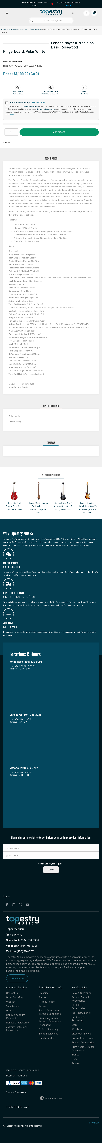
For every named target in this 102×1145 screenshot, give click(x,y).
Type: (11, 421)
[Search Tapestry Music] (51, 21)
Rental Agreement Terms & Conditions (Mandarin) (50, 1022)
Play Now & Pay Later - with (68, 4)
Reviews (76, 1065)
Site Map (94, 1124)
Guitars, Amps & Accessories (14, 29)
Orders (10, 1011)
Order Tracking (15, 997)
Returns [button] (84, 94)
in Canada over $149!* (35, 4)
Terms (42, 1006)
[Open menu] (7, 12)
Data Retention (47, 1039)
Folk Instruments (81, 1013)
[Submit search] (32, 20)
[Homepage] (51, 12)
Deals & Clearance (82, 993)
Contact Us (17, 978)
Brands (76, 1056)
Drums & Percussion (83, 1039)
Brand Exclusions (49, 1034)
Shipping (44, 993)
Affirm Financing (48, 1030)
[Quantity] (12, 132)
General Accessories (83, 1044)
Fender (19, 61)
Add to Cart (59, 132)
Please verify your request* (51, 863)
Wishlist (10, 1002)
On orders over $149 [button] (51, 94)
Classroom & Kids (82, 1034)
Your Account (14, 1006)
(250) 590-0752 (20, 951)
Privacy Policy (47, 1002)
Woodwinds (78, 1030)
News (75, 1061)
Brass (75, 1025)
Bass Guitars (35, 29)
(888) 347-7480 (14, 934)
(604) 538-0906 (22, 940)
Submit (51, 869)
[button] (17, 91)
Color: (11, 416)
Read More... (10, 114)
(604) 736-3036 (21, 945)
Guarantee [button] (17, 94)
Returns (43, 997)
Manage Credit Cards (18, 1023)
